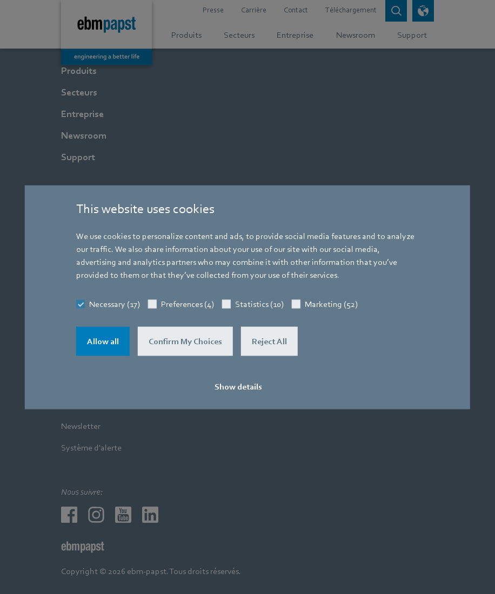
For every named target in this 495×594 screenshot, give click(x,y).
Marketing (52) (331, 304)
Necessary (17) (114, 304)
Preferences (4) (187, 304)
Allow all (103, 341)
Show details (238, 386)
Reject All (269, 341)
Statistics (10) (259, 304)
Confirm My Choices (185, 341)
